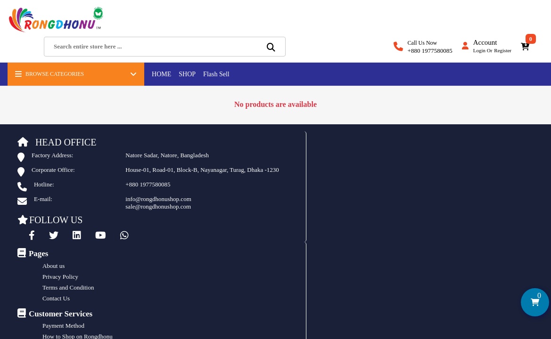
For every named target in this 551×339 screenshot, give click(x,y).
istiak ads (338, 262)
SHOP (185, 52)
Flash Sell (214, 52)
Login (479, 24)
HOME (159, 52)
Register (502, 24)
